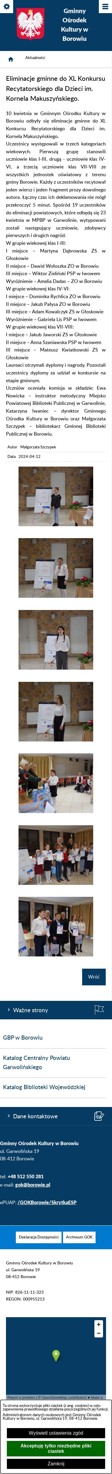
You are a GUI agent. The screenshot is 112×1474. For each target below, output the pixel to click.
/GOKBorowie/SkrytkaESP (47, 1202)
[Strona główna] (11, 59)
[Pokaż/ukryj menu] (105, 7)
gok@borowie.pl (32, 1184)
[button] (56, 524)
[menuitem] (39, 1237)
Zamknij (55, 1463)
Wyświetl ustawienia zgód (56, 1433)
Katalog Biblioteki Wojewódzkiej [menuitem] (44, 1087)
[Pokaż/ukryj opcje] (7, 7)
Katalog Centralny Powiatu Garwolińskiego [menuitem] (36, 1062)
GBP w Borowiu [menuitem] (23, 1038)
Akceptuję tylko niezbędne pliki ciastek (56, 1448)
